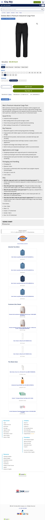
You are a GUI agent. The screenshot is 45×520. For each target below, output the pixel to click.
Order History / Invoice (8, 433)
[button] (40, 5)
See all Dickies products (22, 243)
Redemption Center (28, 445)
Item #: (3, 18)
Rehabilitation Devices (8, 460)
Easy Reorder (6, 431)
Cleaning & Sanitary (7, 456)
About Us (26, 422)
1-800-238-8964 (18, 232)
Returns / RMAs (7, 437)
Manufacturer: (5, 94)
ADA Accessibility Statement (29, 431)
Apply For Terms (7, 430)
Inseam (3, 78)
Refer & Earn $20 (27, 443)
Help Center (26, 424)
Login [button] (43, 5)
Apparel (5, 467)
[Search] (42, 9)
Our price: (5, 62)
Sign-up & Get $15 (27, 441)
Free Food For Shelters (28, 450)
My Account (6, 426)
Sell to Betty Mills (27, 430)
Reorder (37, 2)
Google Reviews (27, 433)
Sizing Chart (7, 224)
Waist (3, 70)
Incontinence (6, 463)
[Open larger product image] (22, 40)
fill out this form (31, 232)
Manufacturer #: (17, 94)
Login (5, 422)
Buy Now (28, 91)
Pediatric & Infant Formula (9, 465)
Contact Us (26, 426)
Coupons (25, 446)
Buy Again (6, 428)
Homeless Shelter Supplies (29, 452)
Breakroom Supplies (8, 469)
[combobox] (6, 86)
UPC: (31, 94)
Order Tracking (6, 435)
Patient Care (6, 461)
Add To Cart (28, 86)
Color (3, 65)
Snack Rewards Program (29, 439)
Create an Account (7, 424)
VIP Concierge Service (28, 428)
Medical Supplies (7, 458)
